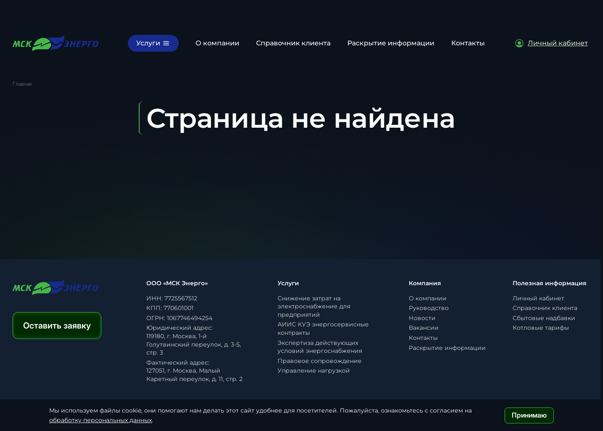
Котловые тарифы (541, 327)
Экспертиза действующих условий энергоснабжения (320, 347)
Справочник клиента (293, 43)
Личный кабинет (538, 298)
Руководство (429, 308)
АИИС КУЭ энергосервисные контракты (323, 328)
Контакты (468, 43)
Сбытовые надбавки (544, 318)
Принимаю (529, 415)
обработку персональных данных (100, 420)
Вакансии (424, 327)
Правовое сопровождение (320, 361)
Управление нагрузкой (314, 370)
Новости (422, 318)
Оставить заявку (57, 326)
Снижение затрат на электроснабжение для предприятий (314, 306)
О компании (217, 43)
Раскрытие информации (390, 43)
